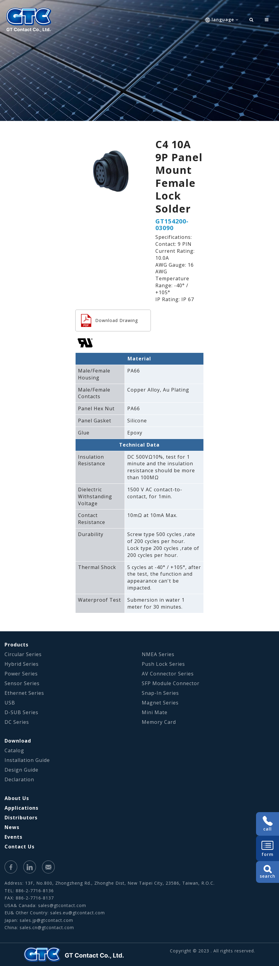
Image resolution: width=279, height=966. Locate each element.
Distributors (21, 817)
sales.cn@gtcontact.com (47, 927)
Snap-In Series (160, 693)
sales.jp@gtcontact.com (46, 920)
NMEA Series (158, 654)
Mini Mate (154, 712)
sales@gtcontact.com (62, 905)
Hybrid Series (22, 664)
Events (13, 837)
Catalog (14, 750)
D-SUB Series (21, 712)
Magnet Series (160, 702)
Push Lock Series (163, 664)
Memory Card (159, 722)
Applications (21, 808)
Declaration (19, 779)
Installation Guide (27, 760)
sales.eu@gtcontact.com (77, 913)
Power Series (21, 673)
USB (10, 702)
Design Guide (21, 769)
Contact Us (19, 846)
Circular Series (23, 654)
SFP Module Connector (171, 683)
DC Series (17, 722)
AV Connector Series (168, 673)
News (12, 827)
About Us (17, 798)
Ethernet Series (24, 693)
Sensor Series (22, 683)
